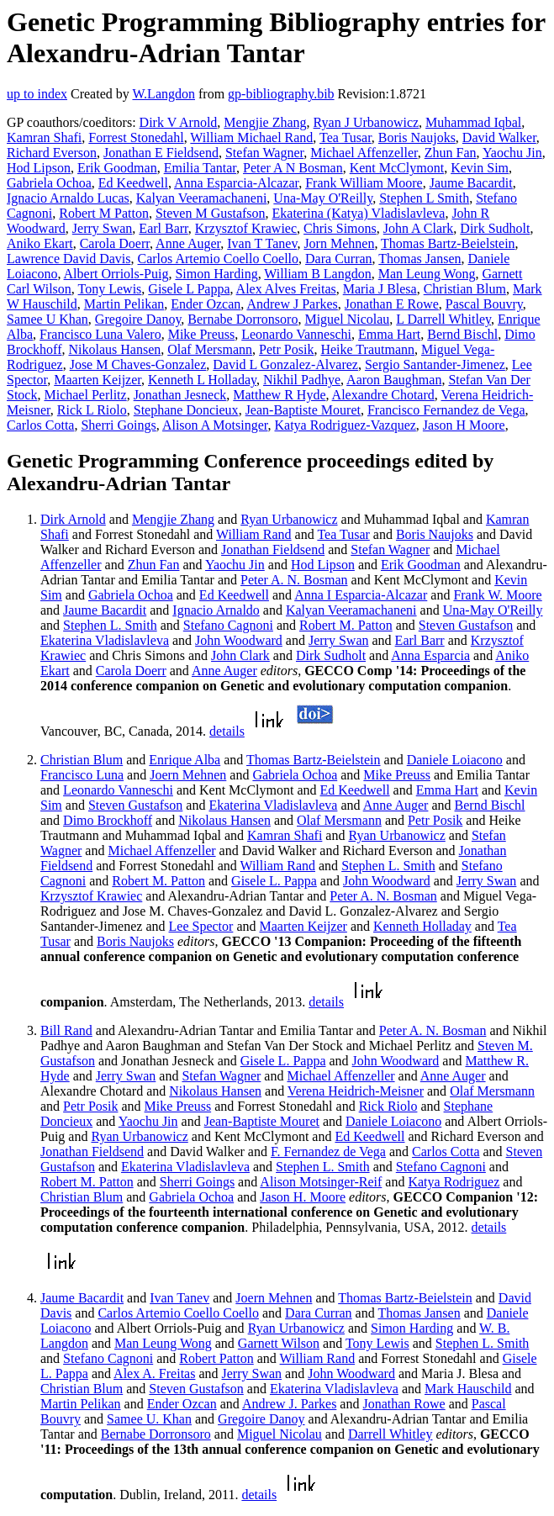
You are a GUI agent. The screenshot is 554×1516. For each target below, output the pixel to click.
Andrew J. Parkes (289, 1404)
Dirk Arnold (73, 519)
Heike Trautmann (367, 349)
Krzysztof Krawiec (246, 228)
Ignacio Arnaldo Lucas (68, 198)
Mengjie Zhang (265, 122)
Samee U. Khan (149, 1419)
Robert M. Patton (346, 625)
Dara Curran (338, 258)
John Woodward (238, 640)
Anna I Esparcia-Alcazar (360, 595)
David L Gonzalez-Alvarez (285, 364)
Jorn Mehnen (338, 243)
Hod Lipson (39, 168)
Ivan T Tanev (262, 243)
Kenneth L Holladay (202, 379)
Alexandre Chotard (383, 395)
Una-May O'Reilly (322, 198)
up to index (37, 94)
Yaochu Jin (512, 152)
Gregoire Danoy (138, 319)
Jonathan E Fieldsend (161, 152)
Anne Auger (188, 243)
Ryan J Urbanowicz (366, 122)
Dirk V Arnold (179, 122)
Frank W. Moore (497, 595)
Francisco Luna (82, 775)
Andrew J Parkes (291, 304)
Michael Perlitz (85, 395)
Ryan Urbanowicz (288, 519)
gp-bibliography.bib (281, 94)
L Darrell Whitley (443, 319)
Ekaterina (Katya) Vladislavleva (359, 213)
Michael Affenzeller (363, 152)
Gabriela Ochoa (49, 183)
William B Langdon (317, 274)
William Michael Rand (251, 137)
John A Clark (418, 228)
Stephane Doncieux (186, 410)
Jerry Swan (102, 228)
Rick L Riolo (92, 410)
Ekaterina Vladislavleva (104, 640)
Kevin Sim (480, 168)
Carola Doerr (115, 243)
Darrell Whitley (390, 1434)
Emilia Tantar (200, 168)
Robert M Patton (104, 213)
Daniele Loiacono (455, 760)
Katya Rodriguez (453, 1182)
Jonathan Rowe (403, 1404)
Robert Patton (216, 1358)
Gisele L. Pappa (274, 881)
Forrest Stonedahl (135, 137)
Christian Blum (465, 289)
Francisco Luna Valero (100, 334)
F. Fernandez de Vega (328, 1151)
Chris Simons (340, 228)
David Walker (499, 137)
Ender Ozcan (205, 304)
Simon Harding (216, 274)
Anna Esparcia (430, 655)
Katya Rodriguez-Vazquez (344, 425)
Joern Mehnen (188, 775)
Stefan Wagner (264, 152)
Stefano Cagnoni (228, 625)
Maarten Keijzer (97, 379)
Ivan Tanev (179, 1298)
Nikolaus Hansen (114, 349)
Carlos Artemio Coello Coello (218, 258)
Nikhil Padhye (301, 379)
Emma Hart (389, 334)
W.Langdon (163, 94)
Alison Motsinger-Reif (321, 1182)
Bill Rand (66, 1030)
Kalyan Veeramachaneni (201, 198)
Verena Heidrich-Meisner (356, 1091)
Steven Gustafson (466, 625)
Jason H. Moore (303, 1197)
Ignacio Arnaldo (216, 610)
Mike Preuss (201, 334)
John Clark (240, 655)
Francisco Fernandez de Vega (446, 410)
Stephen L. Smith (110, 625)
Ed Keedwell (133, 183)
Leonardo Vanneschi (296, 334)
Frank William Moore (363, 183)
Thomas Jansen (419, 258)
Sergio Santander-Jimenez (435, 364)
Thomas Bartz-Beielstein (448, 243)
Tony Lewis (110, 289)
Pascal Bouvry (484, 304)
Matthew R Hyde (279, 395)
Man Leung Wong (427, 274)
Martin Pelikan (124, 304)
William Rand (254, 534)
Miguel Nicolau (346, 319)
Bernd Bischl (462, 334)
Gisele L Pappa (189, 289)
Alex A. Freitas (154, 1373)
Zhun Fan (451, 152)
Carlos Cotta (40, 425)
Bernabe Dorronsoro (242, 319)
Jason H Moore (464, 425)
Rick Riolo (388, 1106)
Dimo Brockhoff (107, 820)
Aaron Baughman (393, 379)
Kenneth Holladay (422, 926)
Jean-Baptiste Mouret (303, 410)
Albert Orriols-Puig (116, 274)
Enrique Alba (184, 760)
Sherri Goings (118, 425)
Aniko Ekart (40, 243)
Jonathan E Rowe (392, 304)
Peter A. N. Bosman (294, 580)
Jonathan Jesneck (180, 395)
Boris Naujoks (417, 137)
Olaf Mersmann (209, 349)
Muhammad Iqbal (473, 122)
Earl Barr (163, 228)
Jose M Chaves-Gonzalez (138, 364)
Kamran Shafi (44, 137)
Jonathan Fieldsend (272, 549)
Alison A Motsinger (215, 425)
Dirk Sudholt (495, 228)
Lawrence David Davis (69, 258)
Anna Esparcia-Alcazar (236, 183)
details (227, 731)
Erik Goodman (117, 168)
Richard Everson (52, 152)
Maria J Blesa (380, 289)
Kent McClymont (397, 168)
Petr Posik (286, 349)
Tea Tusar (345, 137)
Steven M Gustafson (211, 213)
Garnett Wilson (278, 1343)
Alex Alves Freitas (286, 289)
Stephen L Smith (424, 198)
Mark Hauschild (468, 1388)
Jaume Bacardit (471, 183)
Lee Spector (201, 926)
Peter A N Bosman (293, 168)
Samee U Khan (47, 319)
